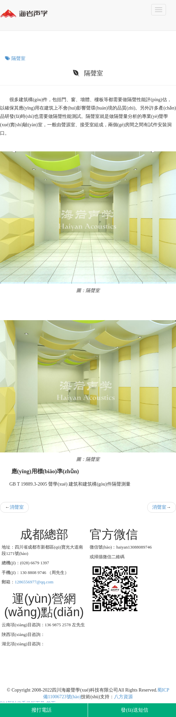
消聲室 (17, 507)
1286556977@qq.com (34, 581)
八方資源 (123, 696)
